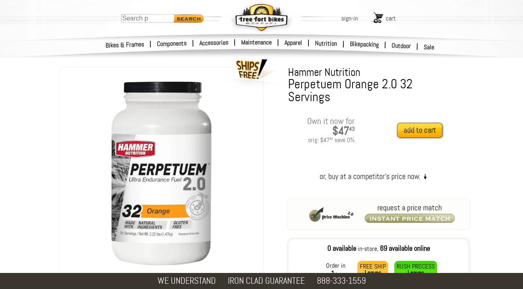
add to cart (419, 130)
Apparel (293, 43)
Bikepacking (364, 44)
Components (172, 43)
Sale (429, 47)
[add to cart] (422, 130)
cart (391, 18)
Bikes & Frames (124, 45)
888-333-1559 (341, 281)
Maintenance (256, 42)
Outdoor (401, 45)
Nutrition (326, 43)
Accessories (213, 42)
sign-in (349, 18)
